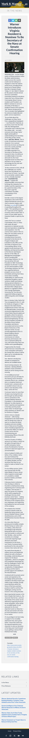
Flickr (23, 735)
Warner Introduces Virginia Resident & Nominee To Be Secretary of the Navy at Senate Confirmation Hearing (14, 39)
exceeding (13, 205)
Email (16, 20)
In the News (5, 682)
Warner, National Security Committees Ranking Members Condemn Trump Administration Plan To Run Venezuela (14, 700)
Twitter (13, 20)
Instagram (10, 735)
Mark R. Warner (14, 4)
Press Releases (6, 686)
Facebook (9, 20)
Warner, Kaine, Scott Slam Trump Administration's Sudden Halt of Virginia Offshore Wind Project (14, 714)
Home (9, 731)
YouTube (19, 735)
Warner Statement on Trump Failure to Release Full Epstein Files (14, 721)
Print (19, 20)
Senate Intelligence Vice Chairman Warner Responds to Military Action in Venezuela (14, 707)
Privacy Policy (17, 731)
